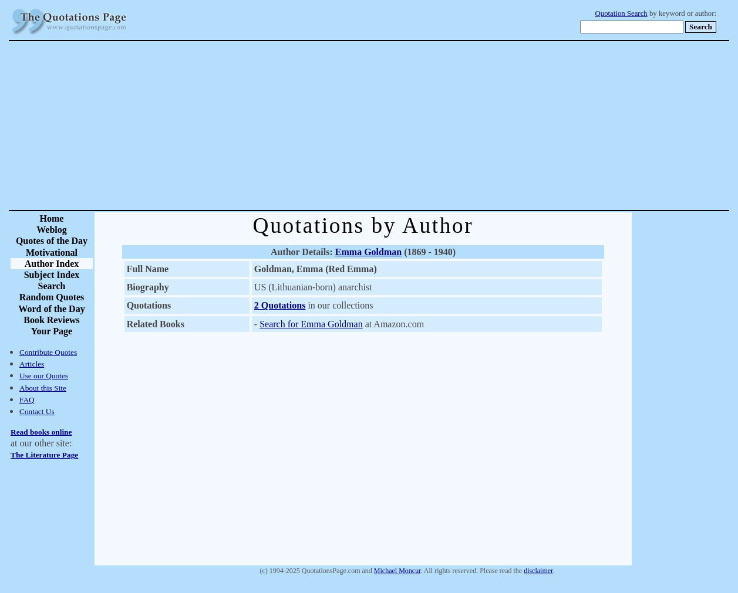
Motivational (51, 252)
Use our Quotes (43, 375)
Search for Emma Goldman (311, 324)
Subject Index (52, 275)
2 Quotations (280, 305)
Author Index (52, 264)
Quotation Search (621, 13)
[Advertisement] (410, 125)
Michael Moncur (397, 571)
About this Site (42, 388)
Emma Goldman (368, 252)
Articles (31, 364)
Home (52, 218)
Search (52, 286)
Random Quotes (52, 297)
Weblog (51, 230)
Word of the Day (51, 309)
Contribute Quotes (48, 352)
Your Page (51, 331)
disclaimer (538, 571)
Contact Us (37, 411)
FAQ (27, 399)
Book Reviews (51, 320)
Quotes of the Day (51, 241)
